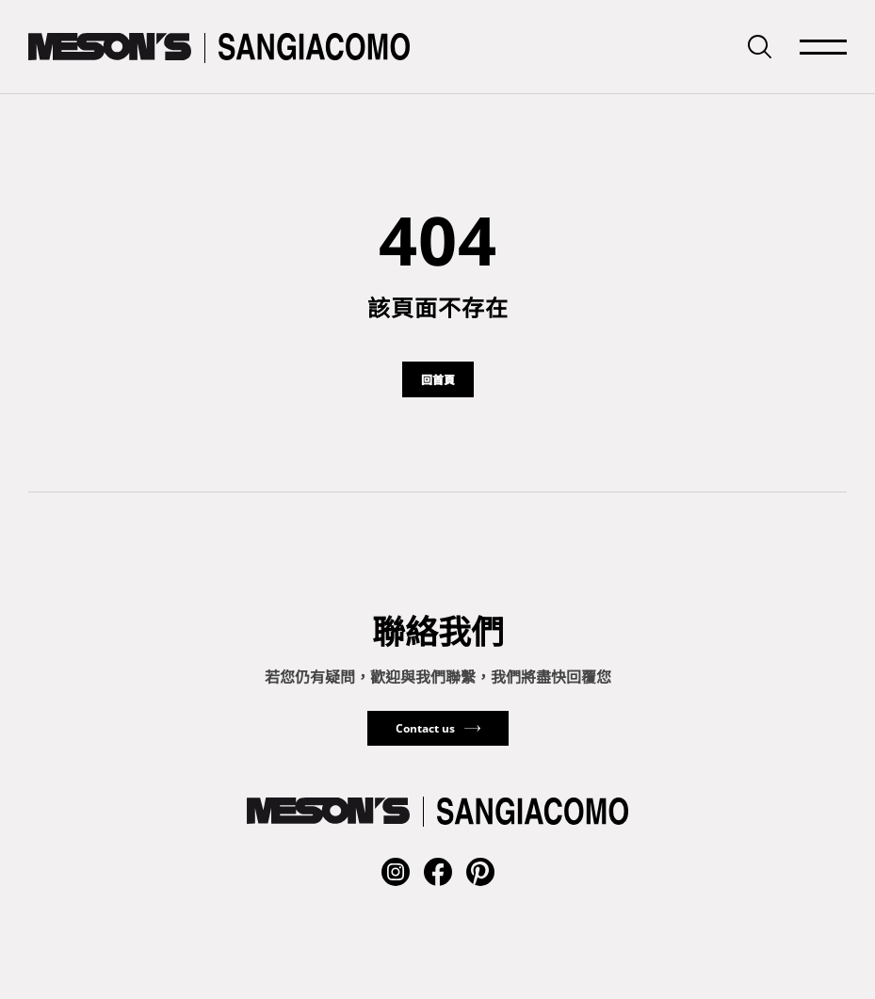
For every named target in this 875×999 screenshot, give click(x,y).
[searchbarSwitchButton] (759, 46)
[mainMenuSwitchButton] (823, 46)
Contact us (425, 728)
